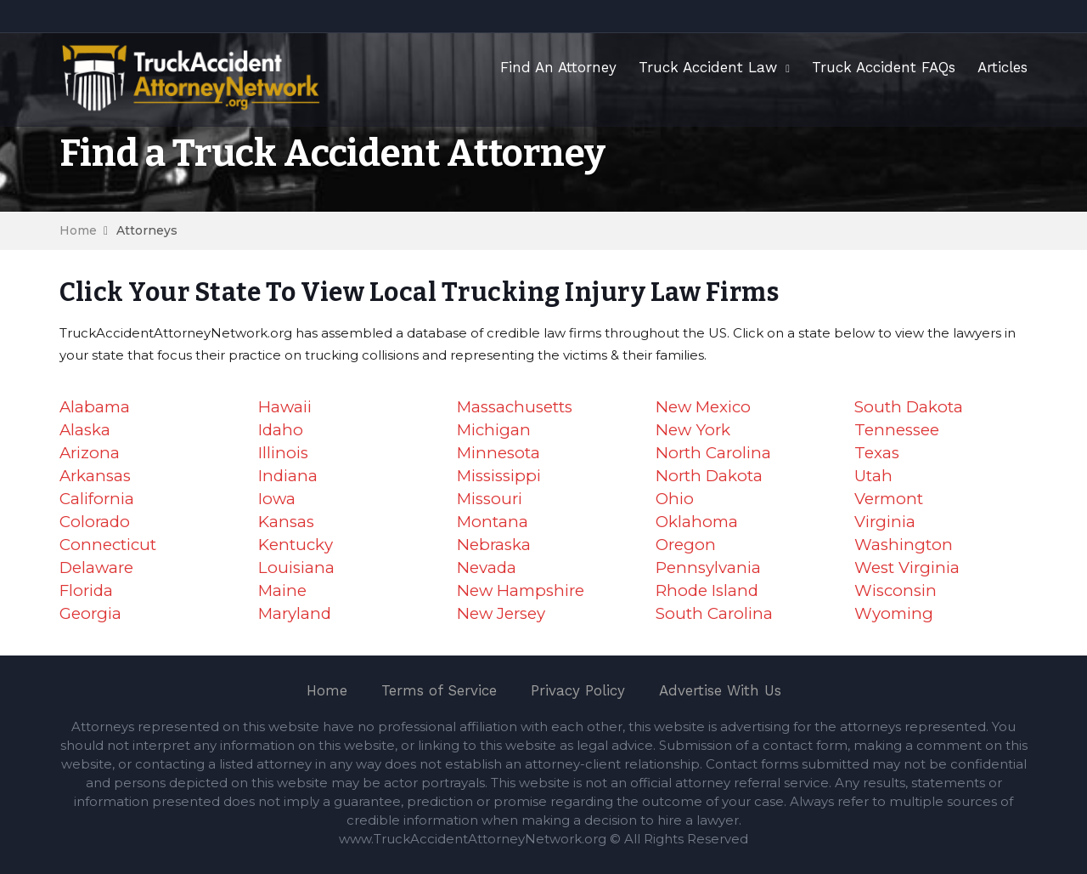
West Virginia (907, 567)
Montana (492, 521)
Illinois (283, 453)
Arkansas (95, 475)
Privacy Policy (578, 690)
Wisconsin (895, 590)
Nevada (486, 567)
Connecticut (107, 544)
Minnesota (498, 453)
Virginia (884, 521)
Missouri (489, 498)
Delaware (96, 567)
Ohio (675, 498)
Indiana (288, 475)
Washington (903, 544)
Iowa (277, 498)
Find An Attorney (558, 67)
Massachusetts (514, 407)
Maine (282, 590)
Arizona (89, 453)
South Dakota (908, 407)
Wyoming (893, 613)
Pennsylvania (708, 567)
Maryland (294, 613)
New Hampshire (520, 590)
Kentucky (295, 544)
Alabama (94, 407)
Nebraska (494, 544)
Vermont (888, 498)
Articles (1002, 67)
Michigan (494, 430)
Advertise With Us (720, 690)
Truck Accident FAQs (883, 67)
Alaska (84, 430)
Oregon (686, 544)
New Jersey (501, 613)
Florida (86, 590)
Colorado (94, 521)
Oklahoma (697, 521)
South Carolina (714, 613)
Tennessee (896, 430)
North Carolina (713, 453)
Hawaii (285, 407)
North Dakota (709, 475)
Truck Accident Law (708, 67)
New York (693, 430)
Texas (876, 453)
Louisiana (296, 567)
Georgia (90, 613)
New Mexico (703, 407)
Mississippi (499, 475)
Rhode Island (707, 590)
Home (78, 230)
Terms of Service (439, 690)
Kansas (286, 521)
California (96, 498)
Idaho (280, 430)
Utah (873, 475)
